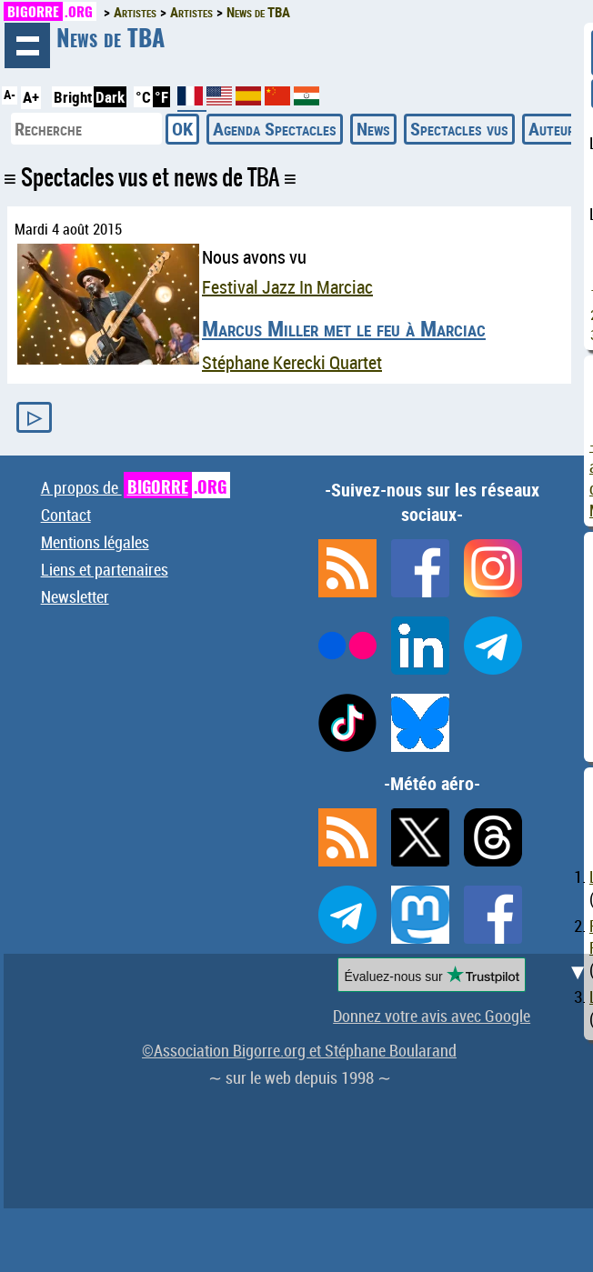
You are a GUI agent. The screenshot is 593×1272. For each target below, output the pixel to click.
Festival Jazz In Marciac (287, 287)
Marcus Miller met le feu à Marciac (344, 328)
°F (161, 96)
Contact (66, 515)
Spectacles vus (459, 128)
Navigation (27, 45)
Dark (110, 96)
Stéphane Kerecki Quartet (292, 362)
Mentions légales (95, 542)
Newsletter (75, 596)
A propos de (135, 487)
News (373, 128)
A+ (31, 96)
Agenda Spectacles (275, 128)
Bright (73, 96)
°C (143, 96)
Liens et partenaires (104, 569)
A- (9, 94)
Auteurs (555, 128)
